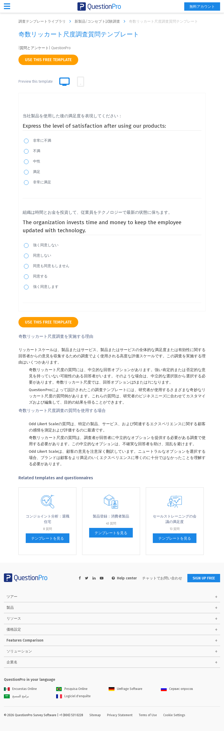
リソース (13, 618)
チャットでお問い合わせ (162, 578)
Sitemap (95, 715)
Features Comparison (24, 640)
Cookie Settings (174, 715)
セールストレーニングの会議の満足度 (174, 519)
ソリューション (19, 651)
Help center (124, 578)
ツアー (11, 596)
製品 (10, 607)
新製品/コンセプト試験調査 (101, 21)
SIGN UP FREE (204, 578)
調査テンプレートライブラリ (46, 21)
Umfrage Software (125, 689)
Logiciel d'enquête (73, 696)
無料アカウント (202, 6)
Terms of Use (148, 715)
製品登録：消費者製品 (111, 516)
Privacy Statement (120, 715)
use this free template (48, 59)
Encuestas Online (20, 689)
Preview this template (35, 81)
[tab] (80, 81)
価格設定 (13, 629)
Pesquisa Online (72, 689)
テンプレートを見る (47, 538)
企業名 (11, 662)
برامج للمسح (16, 696)
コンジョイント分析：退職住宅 (47, 519)
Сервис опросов (177, 689)
